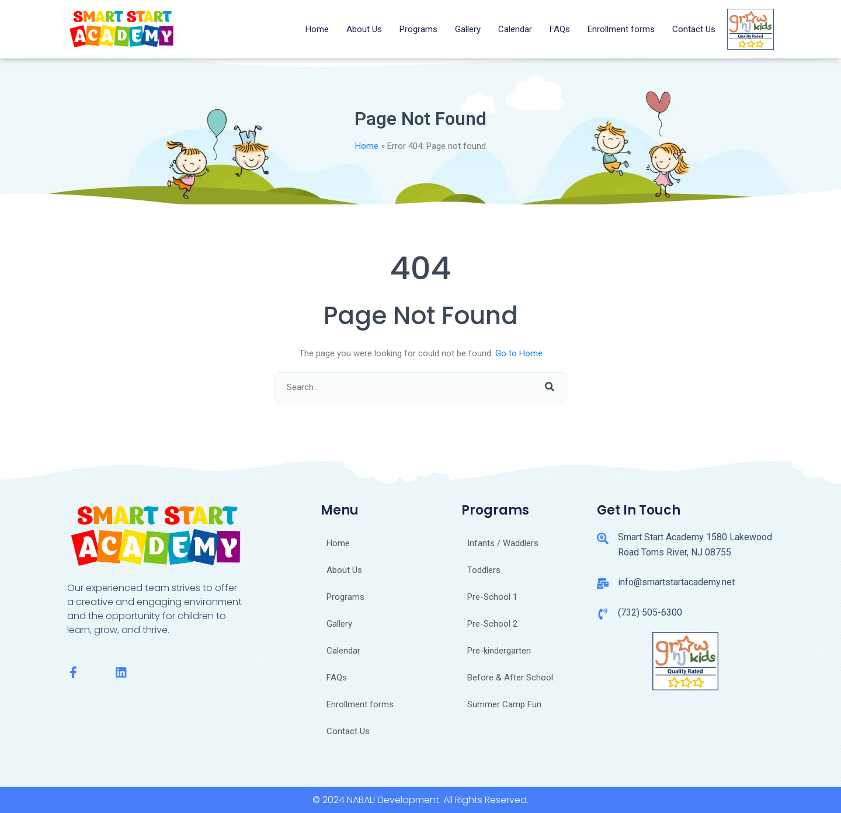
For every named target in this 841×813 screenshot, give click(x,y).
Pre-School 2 (492, 624)
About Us (364, 29)
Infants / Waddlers (502, 543)
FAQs (560, 29)
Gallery (468, 29)
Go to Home (519, 353)
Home (317, 29)
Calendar (515, 29)
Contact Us (693, 29)
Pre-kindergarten (499, 650)
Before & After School (510, 677)
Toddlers (484, 570)
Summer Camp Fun (504, 704)
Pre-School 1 (492, 597)
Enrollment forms (621, 29)
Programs (418, 29)
